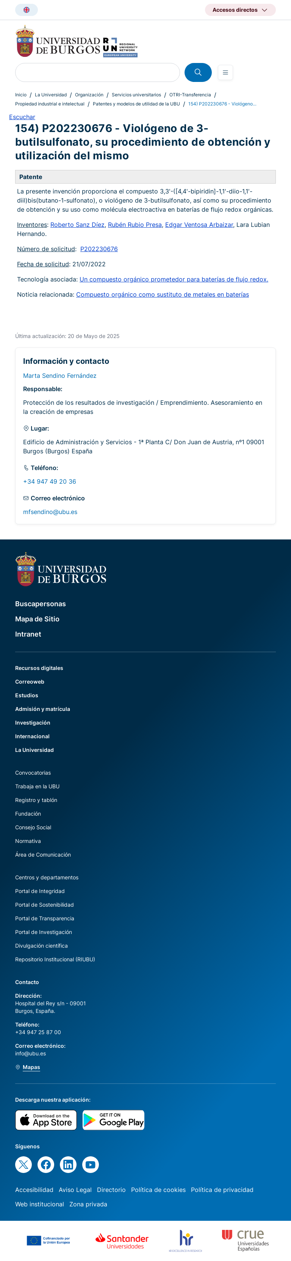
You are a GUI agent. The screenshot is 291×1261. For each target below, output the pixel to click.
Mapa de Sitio (37, 619)
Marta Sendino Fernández (60, 375)
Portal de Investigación (43, 932)
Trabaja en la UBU (37, 786)
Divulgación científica (41, 945)
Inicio (21, 94)
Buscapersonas (40, 604)
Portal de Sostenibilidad (44, 904)
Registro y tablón (36, 800)
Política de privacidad (222, 1189)
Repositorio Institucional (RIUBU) (55, 959)
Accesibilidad (34, 1189)
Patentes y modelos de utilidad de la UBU (136, 104)
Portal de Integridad (40, 891)
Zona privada (88, 1204)
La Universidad (51, 94)
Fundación (28, 813)
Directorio (111, 1189)
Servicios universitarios (136, 94)
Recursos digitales (39, 668)
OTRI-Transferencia (190, 94)
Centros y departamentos (46, 877)
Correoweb (29, 681)
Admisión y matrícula (42, 709)
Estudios (26, 695)
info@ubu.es (30, 1053)
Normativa (28, 841)
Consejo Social (33, 827)
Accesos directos (235, 9)
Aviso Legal (75, 1189)
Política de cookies (158, 1189)
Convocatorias (33, 772)
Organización (89, 94)
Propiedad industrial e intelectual (49, 104)
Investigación (32, 722)
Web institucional (39, 1204)
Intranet (28, 634)
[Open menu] (225, 72)
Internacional (32, 736)
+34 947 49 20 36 (49, 481)
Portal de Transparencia (44, 918)
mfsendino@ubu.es (50, 512)
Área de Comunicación (43, 854)
